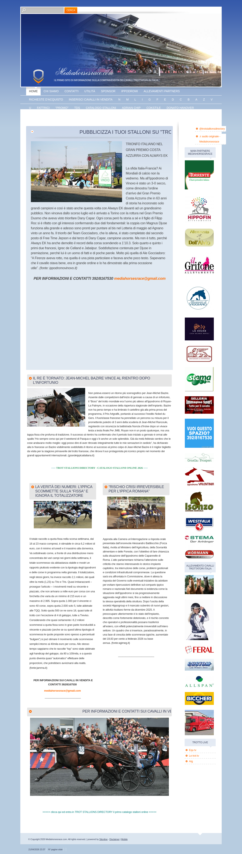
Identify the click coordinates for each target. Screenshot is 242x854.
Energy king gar (42, 116)
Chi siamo (51, 91)
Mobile (124, 839)
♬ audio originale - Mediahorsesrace (209, 139)
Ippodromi (129, 91)
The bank (69, 116)
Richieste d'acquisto (46, 99)
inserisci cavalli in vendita (91, 99)
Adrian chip (131, 107)
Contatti (71, 91)
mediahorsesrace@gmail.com (140, 278)
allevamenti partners (162, 91)
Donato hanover (180, 107)
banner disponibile (114, 116)
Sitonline (103, 839)
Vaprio (87, 116)
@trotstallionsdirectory (212, 128)
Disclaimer (114, 839)
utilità (89, 91)
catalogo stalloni (101, 107)
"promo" (61, 107)
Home (33, 91)
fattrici (43, 107)
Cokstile (153, 107)
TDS (77, 107)
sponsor (108, 91)
